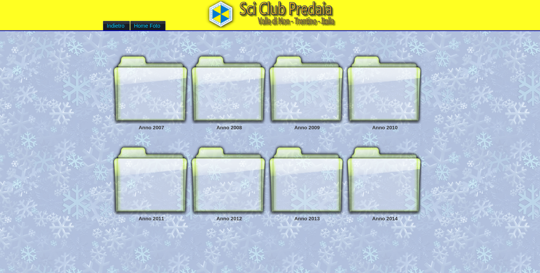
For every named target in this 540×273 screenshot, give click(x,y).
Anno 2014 (385, 218)
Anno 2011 (151, 218)
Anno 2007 (151, 127)
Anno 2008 (229, 127)
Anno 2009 (307, 127)
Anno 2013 (307, 218)
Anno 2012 (229, 218)
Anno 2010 (385, 127)
